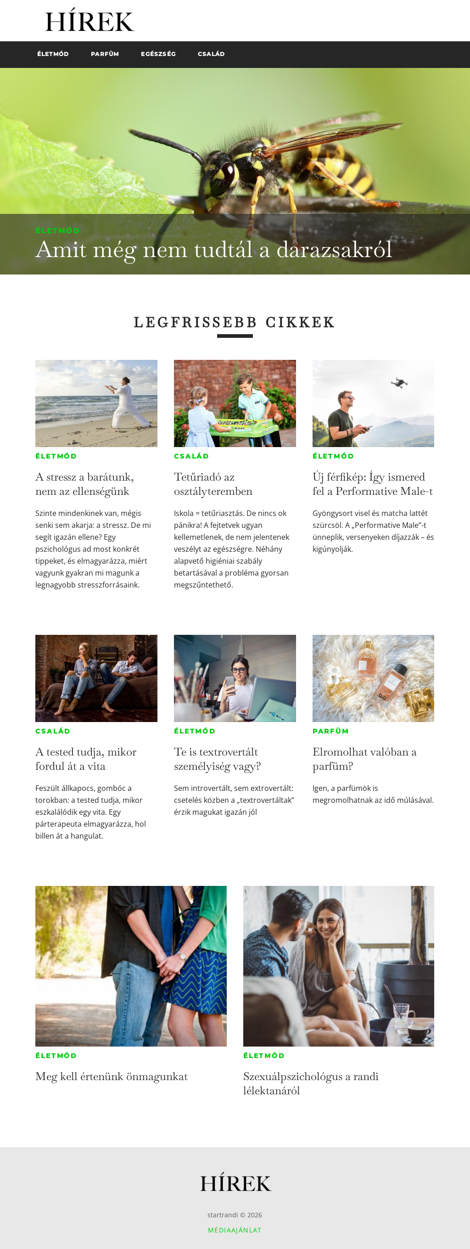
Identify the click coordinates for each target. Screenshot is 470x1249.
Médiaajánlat (235, 1230)
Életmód (57, 230)
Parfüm (331, 731)
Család (192, 456)
